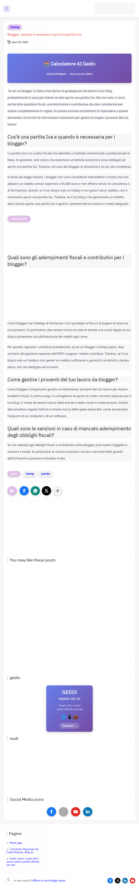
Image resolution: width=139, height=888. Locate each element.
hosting (14, 27)
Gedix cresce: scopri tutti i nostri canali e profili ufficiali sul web (23, 861)
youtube (45, 474)
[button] (24, 490)
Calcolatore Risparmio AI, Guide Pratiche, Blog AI (23, 851)
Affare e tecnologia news (48, 880)
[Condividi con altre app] (57, 490)
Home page (15, 842)
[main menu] (6, 9)
